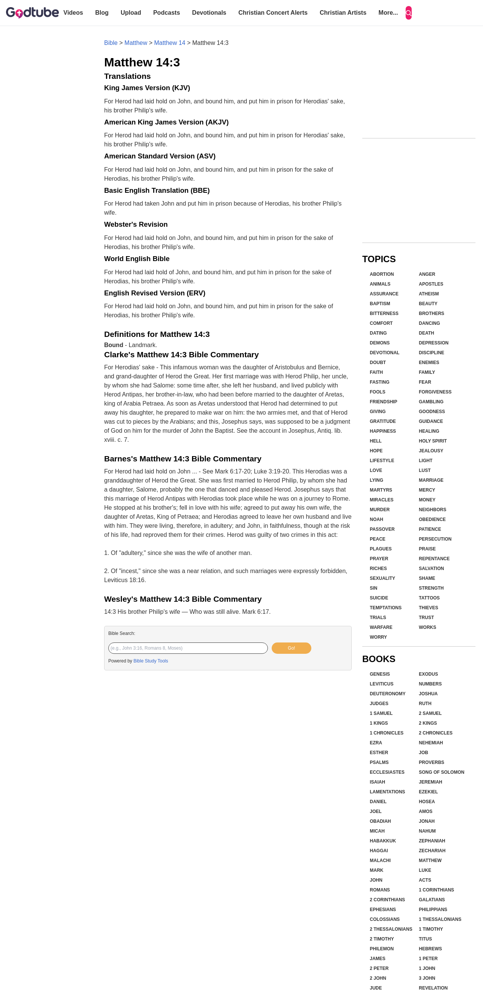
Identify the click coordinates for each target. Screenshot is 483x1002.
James (377, 958)
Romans (380, 890)
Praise (427, 549)
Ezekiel (428, 792)
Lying (376, 480)
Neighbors (432, 509)
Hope (376, 450)
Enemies (429, 362)
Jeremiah (430, 782)
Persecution (435, 539)
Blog (102, 12)
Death (426, 333)
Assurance (384, 294)
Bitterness (384, 313)
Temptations (385, 607)
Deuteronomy (388, 693)
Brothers (431, 313)
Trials (378, 617)
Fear (425, 382)
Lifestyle (382, 460)
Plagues (381, 549)
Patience (430, 529)
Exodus (428, 674)
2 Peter (379, 968)
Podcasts (166, 12)
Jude (376, 988)
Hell (375, 441)
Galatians (432, 899)
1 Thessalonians (440, 919)
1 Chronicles (386, 733)
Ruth (425, 703)
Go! (291, 648)
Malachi (380, 860)
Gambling (431, 401)
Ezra (376, 742)
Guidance (431, 421)
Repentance (434, 558)
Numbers (430, 684)
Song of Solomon (442, 772)
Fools (377, 392)
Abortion (382, 274)
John (376, 880)
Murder (380, 509)
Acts (425, 880)
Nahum (427, 831)
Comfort (381, 323)
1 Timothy (431, 929)
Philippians (433, 909)
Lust (425, 470)
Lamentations (387, 792)
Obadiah (380, 821)
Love (376, 470)
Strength (431, 588)
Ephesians (383, 909)
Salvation (431, 568)
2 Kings (428, 723)
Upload (131, 12)
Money (427, 500)
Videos (73, 12)
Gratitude (383, 421)
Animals (380, 284)
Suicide (379, 598)
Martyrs (381, 490)
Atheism (429, 294)
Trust (426, 617)
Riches (378, 568)
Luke (425, 870)
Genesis (380, 674)
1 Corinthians (436, 890)
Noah (376, 519)
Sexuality (382, 578)
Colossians (385, 919)
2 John (378, 978)
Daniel (378, 801)
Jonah (427, 821)
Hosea (427, 801)
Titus (425, 939)
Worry (378, 637)
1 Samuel (381, 713)
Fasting (379, 382)
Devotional (385, 352)
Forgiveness (435, 392)
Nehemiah (431, 742)
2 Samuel (430, 713)
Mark (376, 870)
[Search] (409, 13)
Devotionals (209, 12)
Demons (380, 343)
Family (427, 372)
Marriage (431, 480)
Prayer (379, 558)
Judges (379, 703)
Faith (376, 372)
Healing (429, 431)
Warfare (381, 627)
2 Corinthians (387, 899)
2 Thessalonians (391, 929)
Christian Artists (343, 12)
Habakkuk (383, 841)
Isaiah (377, 782)
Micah (377, 831)
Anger (427, 274)
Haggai (379, 850)
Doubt (378, 362)
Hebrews (430, 948)
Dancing (429, 323)
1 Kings (379, 723)
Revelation (433, 988)
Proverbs (431, 762)
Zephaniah (432, 841)
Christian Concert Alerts (273, 12)
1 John (427, 968)
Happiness (383, 431)
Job (423, 752)
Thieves (428, 607)
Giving (378, 411)
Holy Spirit (433, 441)
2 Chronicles (435, 733)
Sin (373, 588)
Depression (434, 343)
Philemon (382, 948)
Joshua (428, 693)
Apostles (431, 284)
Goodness (432, 411)
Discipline (431, 352)
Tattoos (429, 598)
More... (388, 12)
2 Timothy (382, 939)
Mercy (427, 490)
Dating (378, 333)
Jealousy (431, 450)
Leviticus (382, 684)
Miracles (382, 500)
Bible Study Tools (151, 661)
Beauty (428, 303)
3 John (427, 978)
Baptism (380, 303)
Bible (111, 43)
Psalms (379, 762)
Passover (382, 529)
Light (425, 460)
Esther (379, 752)
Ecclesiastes (387, 772)
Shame (427, 578)
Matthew (136, 43)
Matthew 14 (170, 43)
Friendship (383, 401)
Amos (425, 811)
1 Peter (428, 958)
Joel (375, 811)
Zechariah (432, 850)
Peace (377, 539)
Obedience (432, 519)
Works (427, 627)
